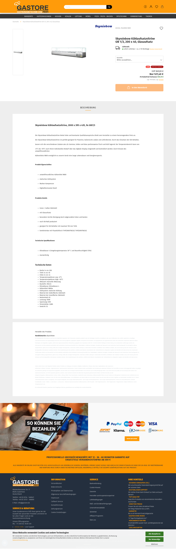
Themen (149, 16)
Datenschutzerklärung (20, 540)
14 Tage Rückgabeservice (137, 518)
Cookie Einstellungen (58, 512)
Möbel (88, 16)
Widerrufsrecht (56, 487)
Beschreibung (88, 107)
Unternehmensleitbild (97, 508)
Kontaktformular (57, 505)
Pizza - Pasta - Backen (104, 16)
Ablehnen (154, 544)
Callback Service (57, 501)
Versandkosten (56, 483)
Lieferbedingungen (96, 500)
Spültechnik (121, 16)
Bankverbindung (95, 483)
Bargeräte (28, 16)
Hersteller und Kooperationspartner (102, 495)
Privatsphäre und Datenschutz (62, 491)
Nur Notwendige (154, 539)
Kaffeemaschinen (44, 16)
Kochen (58, 16)
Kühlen (68, 16)
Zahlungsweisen (57, 509)
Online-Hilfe (19, 527)
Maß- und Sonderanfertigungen (101, 504)
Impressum (55, 498)
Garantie (93, 491)
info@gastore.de (24, 503)
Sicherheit (93, 512)
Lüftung (78, 16)
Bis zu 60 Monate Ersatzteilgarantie (140, 513)
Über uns (93, 520)
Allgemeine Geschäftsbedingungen (63, 494)
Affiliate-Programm (96, 516)
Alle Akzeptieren (154, 534)
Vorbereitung (136, 16)
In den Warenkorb (137, 87)
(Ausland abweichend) (156, 49)
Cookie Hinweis (95, 487)
